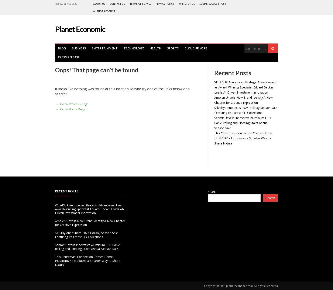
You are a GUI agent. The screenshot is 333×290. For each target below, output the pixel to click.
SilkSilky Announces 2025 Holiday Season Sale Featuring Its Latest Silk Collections (86, 235)
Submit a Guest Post (212, 3)
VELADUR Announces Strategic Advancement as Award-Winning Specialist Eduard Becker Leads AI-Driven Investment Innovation (245, 87)
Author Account (104, 11)
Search (212, 192)
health (155, 48)
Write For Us (187, 3)
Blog (62, 48)
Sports (173, 48)
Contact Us (117, 3)
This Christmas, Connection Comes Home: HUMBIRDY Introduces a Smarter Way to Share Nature (243, 138)
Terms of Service (140, 3)
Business (79, 48)
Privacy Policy (165, 3)
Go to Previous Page (74, 104)
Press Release (69, 57)
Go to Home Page (72, 109)
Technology (134, 48)
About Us (99, 3)
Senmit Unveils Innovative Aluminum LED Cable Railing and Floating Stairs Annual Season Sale (242, 123)
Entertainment (105, 48)
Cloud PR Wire (196, 48)
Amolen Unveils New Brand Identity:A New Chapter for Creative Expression (90, 223)
